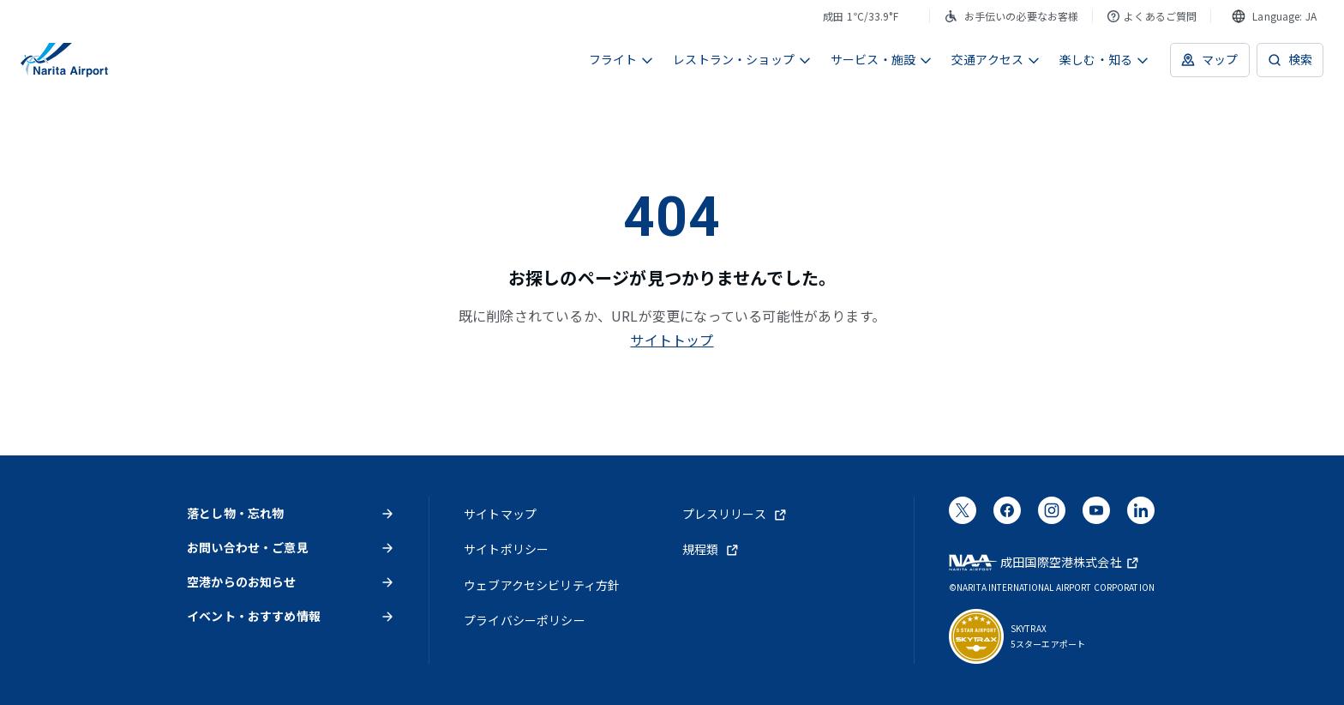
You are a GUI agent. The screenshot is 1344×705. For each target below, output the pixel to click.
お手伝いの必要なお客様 (1011, 16)
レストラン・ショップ (742, 59)
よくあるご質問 (1152, 16)
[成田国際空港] (64, 60)
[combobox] (1274, 16)
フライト (622, 59)
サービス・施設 (882, 59)
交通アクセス (996, 59)
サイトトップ (671, 339)
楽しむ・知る (1104, 59)
